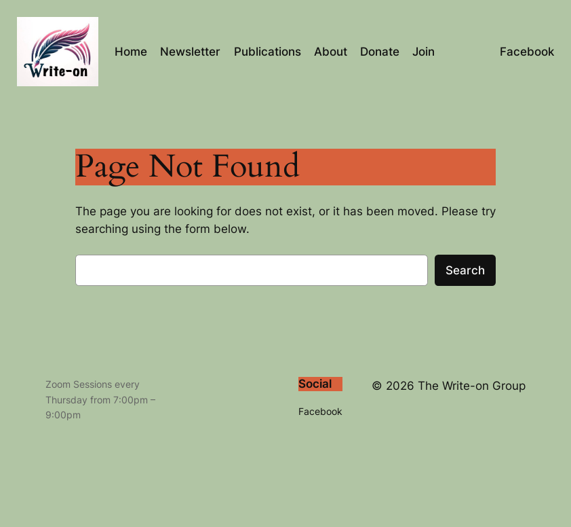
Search (465, 270)
